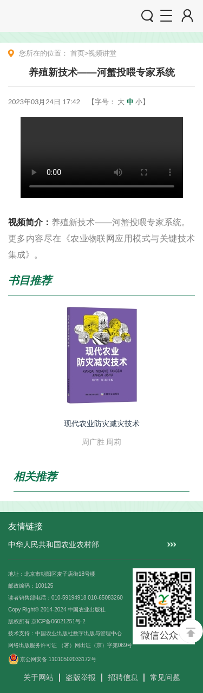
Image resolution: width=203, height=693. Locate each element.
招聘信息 (123, 677)
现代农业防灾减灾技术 (102, 423)
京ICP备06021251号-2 (58, 621)
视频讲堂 (102, 53)
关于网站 (38, 677)
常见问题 (165, 677)
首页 (77, 53)
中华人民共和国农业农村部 (53, 544)
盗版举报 (81, 677)
